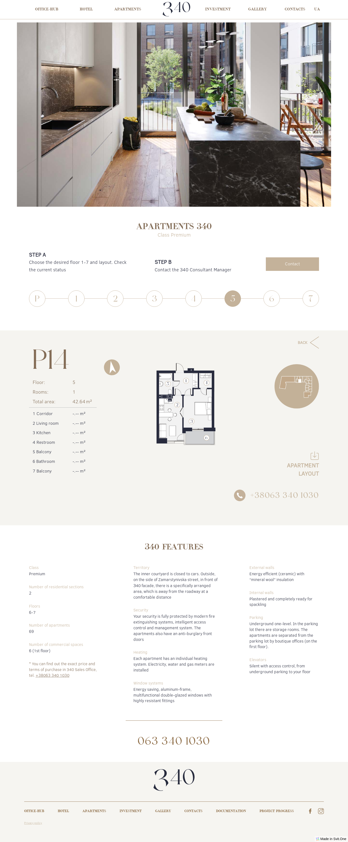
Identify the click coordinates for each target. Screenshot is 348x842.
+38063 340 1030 (52, 675)
